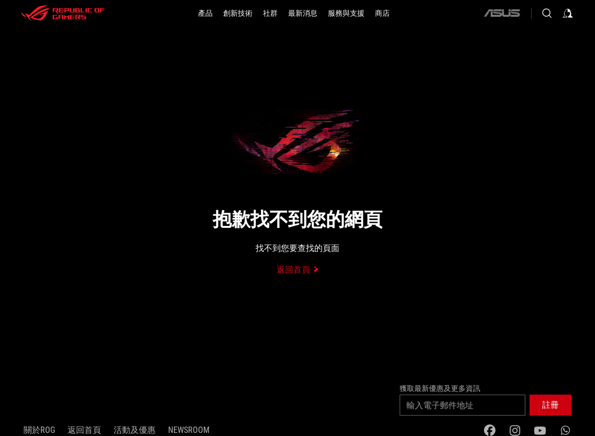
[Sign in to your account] (567, 13)
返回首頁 (84, 430)
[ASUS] (502, 13)
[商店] (382, 13)
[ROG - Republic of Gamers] (63, 13)
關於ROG (39, 430)
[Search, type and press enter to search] (547, 13)
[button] (205, 13)
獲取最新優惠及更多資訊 (440, 388)
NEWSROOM (189, 430)
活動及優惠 (135, 430)
